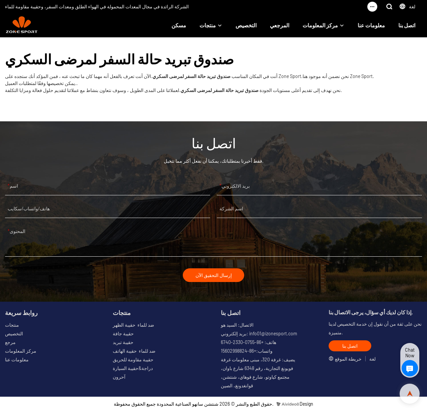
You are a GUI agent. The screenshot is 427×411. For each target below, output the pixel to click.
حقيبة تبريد (123, 342)
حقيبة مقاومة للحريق (133, 360)
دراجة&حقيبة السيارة (133, 368)
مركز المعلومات (320, 25)
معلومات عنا (371, 25)
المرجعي (279, 25)
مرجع (10, 342)
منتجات (207, 25)
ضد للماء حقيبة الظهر (133, 325)
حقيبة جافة (123, 334)
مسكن (178, 25)
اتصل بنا (406, 25)
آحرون (119, 377)
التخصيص (246, 25)
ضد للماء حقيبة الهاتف (134, 351)
